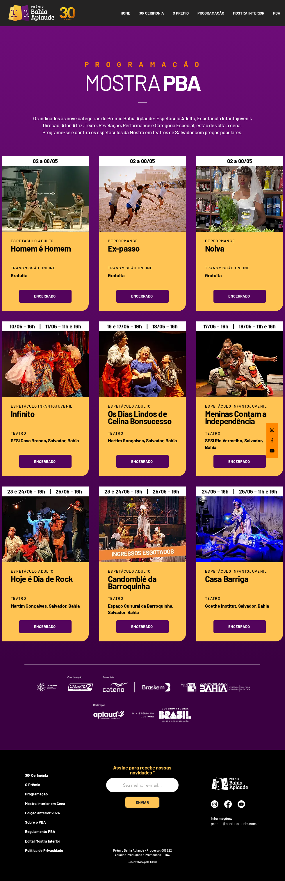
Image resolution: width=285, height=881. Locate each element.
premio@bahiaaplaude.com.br (236, 823)
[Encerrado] (45, 296)
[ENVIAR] (142, 802)
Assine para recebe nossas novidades (142, 770)
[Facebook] (272, 440)
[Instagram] (272, 430)
